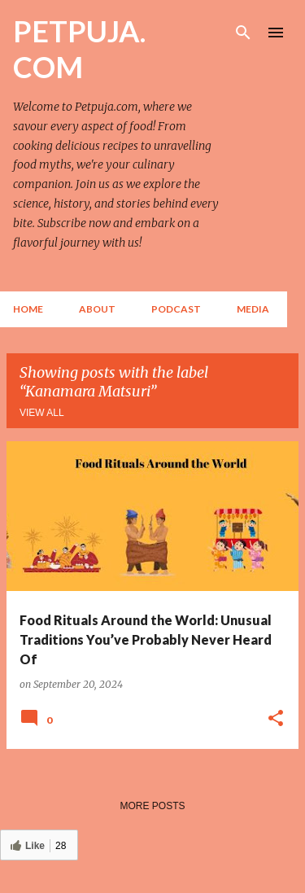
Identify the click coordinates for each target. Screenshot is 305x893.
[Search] (243, 32)
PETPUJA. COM (79, 49)
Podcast (176, 309)
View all (42, 412)
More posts (152, 806)
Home (28, 309)
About (97, 309)
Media (253, 309)
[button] (275, 718)
